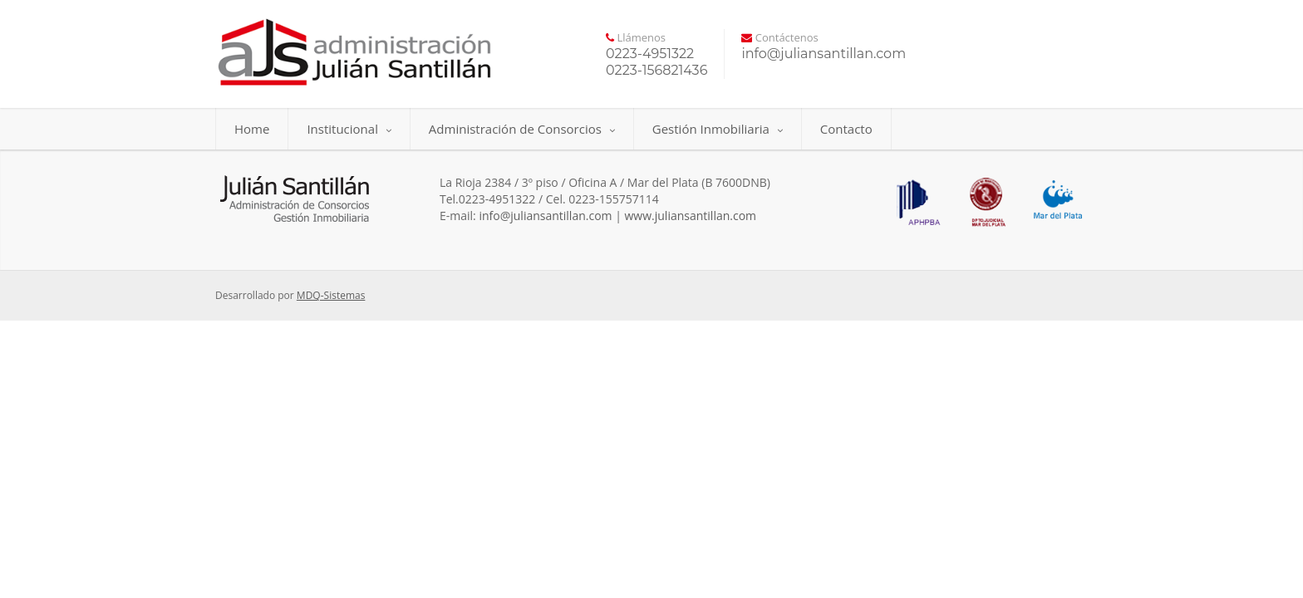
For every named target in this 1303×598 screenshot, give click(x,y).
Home (251, 128)
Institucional (349, 128)
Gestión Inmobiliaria (717, 128)
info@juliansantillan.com (545, 215)
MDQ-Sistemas (331, 295)
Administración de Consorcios (522, 128)
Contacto (846, 128)
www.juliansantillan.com (691, 215)
